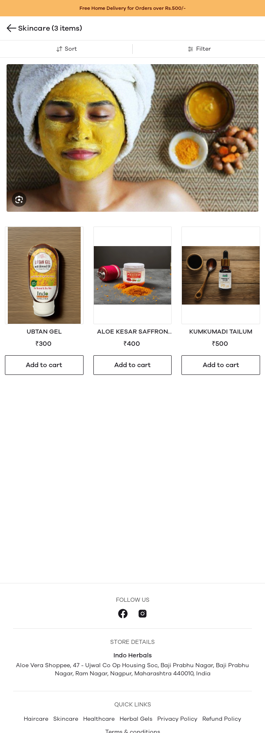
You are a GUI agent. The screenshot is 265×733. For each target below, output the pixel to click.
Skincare (65, 718)
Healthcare (99, 718)
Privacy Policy (177, 718)
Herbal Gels (136, 718)
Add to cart (44, 365)
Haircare (36, 718)
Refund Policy (221, 718)
